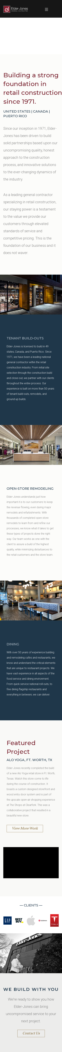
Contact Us (31, 1033)
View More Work (25, 828)
